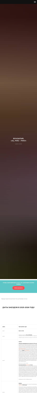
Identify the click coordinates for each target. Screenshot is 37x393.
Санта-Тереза (27, 350)
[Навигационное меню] (35, 2)
